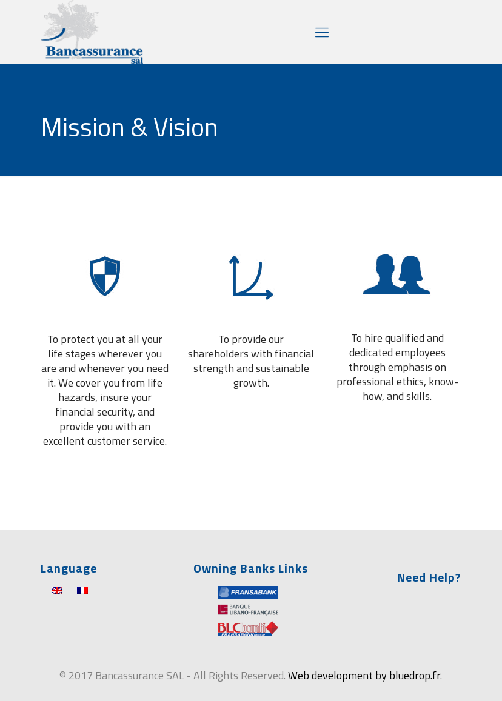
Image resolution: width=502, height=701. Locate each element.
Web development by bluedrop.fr (364, 675)
